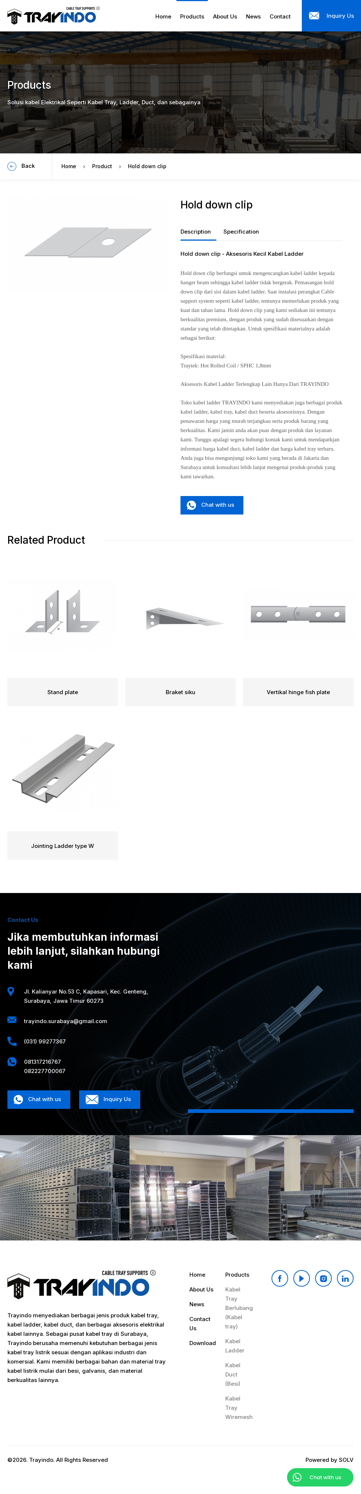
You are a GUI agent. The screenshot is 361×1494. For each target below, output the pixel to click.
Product (102, 166)
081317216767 (42, 1061)
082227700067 (44, 1070)
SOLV (346, 1459)
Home (68, 166)
